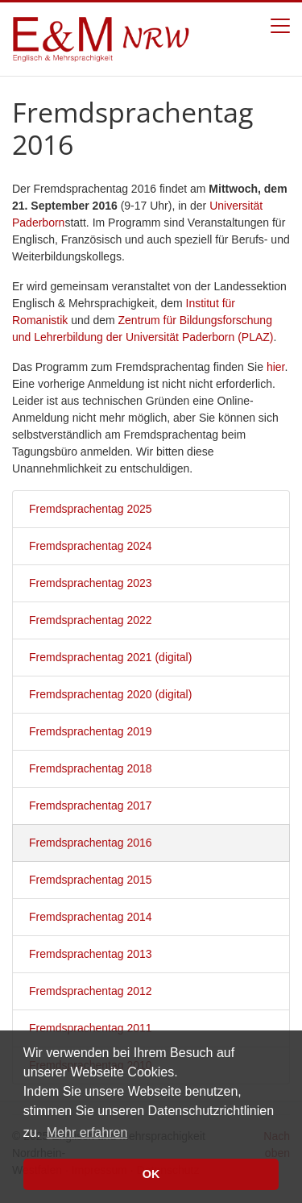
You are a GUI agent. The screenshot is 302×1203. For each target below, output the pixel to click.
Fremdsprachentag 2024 (90, 545)
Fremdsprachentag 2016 (90, 842)
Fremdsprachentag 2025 (90, 508)
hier (276, 366)
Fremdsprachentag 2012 (90, 990)
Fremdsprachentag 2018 (90, 768)
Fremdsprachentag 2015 (90, 879)
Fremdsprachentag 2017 (90, 805)
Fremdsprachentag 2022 (90, 620)
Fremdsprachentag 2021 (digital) (110, 657)
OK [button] (151, 1174)
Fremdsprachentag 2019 (90, 731)
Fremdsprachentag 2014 (90, 916)
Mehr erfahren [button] (87, 1132)
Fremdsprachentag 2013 (90, 953)
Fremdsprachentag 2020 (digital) (110, 694)
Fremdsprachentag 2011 (90, 1028)
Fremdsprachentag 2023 (90, 583)
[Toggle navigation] (280, 25)
